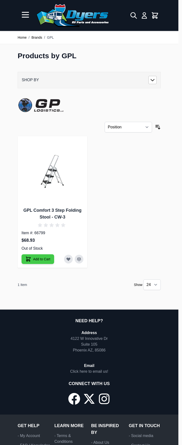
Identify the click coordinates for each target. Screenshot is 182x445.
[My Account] (144, 15)
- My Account (29, 436)
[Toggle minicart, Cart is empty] (155, 15)
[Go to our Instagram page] (104, 399)
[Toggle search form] (134, 15)
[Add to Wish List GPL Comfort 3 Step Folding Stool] (68, 259)
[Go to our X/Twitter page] (89, 399)
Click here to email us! (89, 371)
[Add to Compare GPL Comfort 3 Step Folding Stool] (79, 259)
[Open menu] (25, 14)
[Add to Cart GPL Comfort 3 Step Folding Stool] (38, 259)
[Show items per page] (152, 284)
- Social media (141, 436)
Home (22, 37)
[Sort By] (128, 127)
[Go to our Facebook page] (74, 399)
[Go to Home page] (72, 15)
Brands (36, 37)
